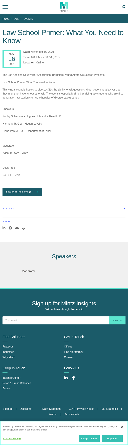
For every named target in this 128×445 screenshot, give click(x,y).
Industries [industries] (8, 351)
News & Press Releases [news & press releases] (16, 383)
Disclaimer (26, 408)
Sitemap (7, 408)
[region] (64, 433)
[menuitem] (6, 19)
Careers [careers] (69, 357)
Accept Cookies (89, 438)
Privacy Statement (50, 408)
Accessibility (71, 414)
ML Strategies (110, 408)
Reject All (112, 438)
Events (28, 19)
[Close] (122, 426)
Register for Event (22, 192)
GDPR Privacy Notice (81, 408)
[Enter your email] (64, 320)
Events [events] (6, 388)
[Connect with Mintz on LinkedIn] (67, 379)
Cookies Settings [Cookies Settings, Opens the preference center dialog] (12, 438)
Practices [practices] (8, 346)
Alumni (53, 414)
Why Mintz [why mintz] (8, 357)
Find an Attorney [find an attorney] (74, 351)
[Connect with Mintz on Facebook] (75, 379)
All (16, 19)
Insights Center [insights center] (11, 377)
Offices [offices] (68, 346)
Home (6, 19)
